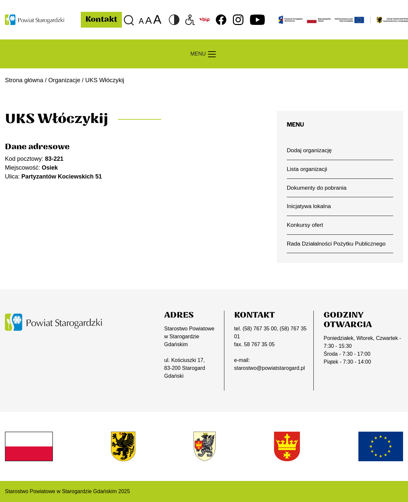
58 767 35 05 (259, 344)
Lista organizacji (307, 169)
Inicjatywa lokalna (309, 206)
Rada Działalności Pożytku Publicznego (336, 243)
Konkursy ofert (305, 225)
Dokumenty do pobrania (317, 187)
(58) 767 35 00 (259, 328)
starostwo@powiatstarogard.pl (269, 368)
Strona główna (24, 80)
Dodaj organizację (309, 150)
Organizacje (64, 80)
